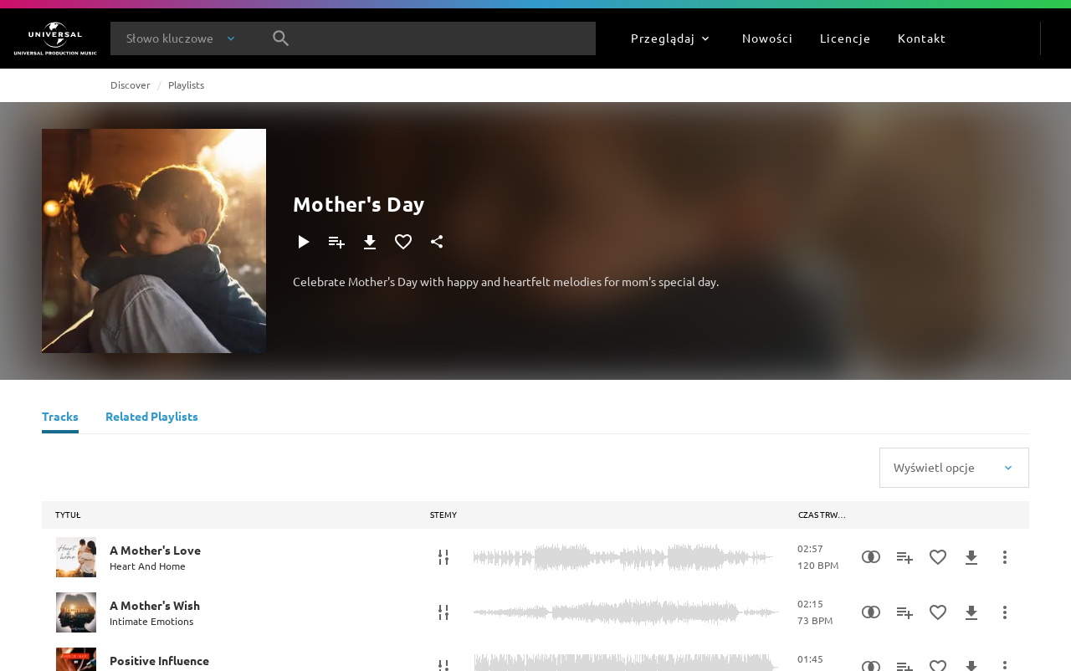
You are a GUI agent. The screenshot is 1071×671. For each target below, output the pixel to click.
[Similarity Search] (871, 557)
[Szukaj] (281, 38)
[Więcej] (1005, 557)
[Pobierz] (370, 242)
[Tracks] (60, 418)
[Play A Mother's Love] (76, 557)
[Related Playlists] (151, 418)
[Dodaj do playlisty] (336, 242)
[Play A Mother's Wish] (76, 612)
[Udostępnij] (437, 242)
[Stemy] (443, 557)
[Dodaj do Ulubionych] (403, 242)
